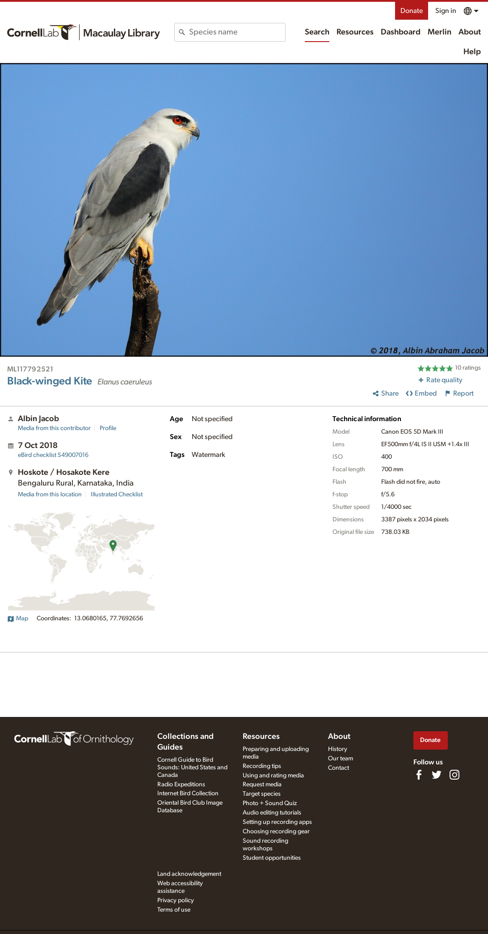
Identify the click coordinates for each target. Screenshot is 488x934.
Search (317, 32)
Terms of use (173, 910)
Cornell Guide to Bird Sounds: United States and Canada (192, 767)
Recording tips (262, 766)
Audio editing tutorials (272, 813)
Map (17, 618)
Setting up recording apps (277, 822)
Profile (108, 428)
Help (472, 52)
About (470, 32)
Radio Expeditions (181, 784)
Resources (355, 32)
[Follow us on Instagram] (454, 774)
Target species (262, 794)
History (337, 749)
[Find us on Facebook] (418, 774)
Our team (340, 758)
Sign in (445, 10)
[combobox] (237, 32)
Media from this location (50, 494)
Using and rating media (273, 775)
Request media (262, 784)
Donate (411, 10)
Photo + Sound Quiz (270, 803)
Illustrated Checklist (117, 494)
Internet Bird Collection (188, 793)
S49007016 (53, 455)
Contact (338, 768)
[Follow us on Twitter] (436, 774)
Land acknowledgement (189, 874)
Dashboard (401, 32)
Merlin (439, 32)
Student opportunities (272, 858)
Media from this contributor (54, 428)
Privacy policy (175, 900)
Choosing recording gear (276, 831)
